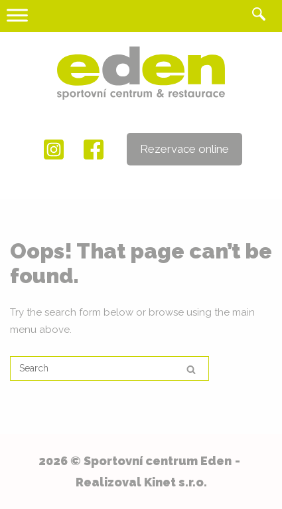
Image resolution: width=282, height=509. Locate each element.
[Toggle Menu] (17, 15)
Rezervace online (184, 148)
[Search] (191, 369)
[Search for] (109, 368)
